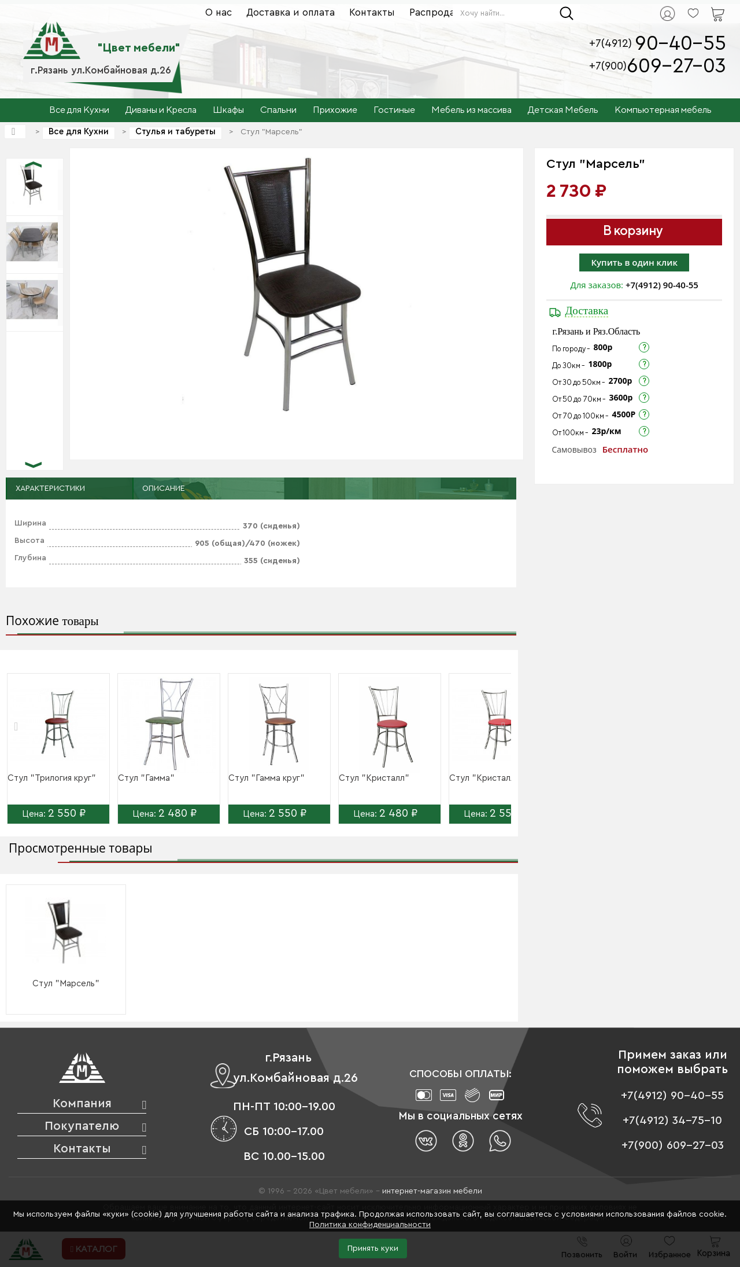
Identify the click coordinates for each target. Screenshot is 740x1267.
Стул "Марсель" (65, 983)
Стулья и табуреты (175, 131)
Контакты (372, 12)
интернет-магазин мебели (432, 1191)
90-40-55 (680, 44)
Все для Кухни (79, 131)
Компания (82, 1103)
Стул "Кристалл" (374, 778)
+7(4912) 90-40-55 (662, 285)
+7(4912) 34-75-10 (672, 1120)
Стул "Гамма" (146, 778)
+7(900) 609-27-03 (672, 1145)
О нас (218, 12)
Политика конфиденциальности (370, 1225)
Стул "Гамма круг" (266, 778)
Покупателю (82, 1126)
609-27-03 (676, 66)
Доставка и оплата (290, 12)
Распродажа (438, 12)
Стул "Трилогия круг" (52, 778)
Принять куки (372, 1248)
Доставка (586, 310)
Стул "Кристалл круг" (494, 778)
